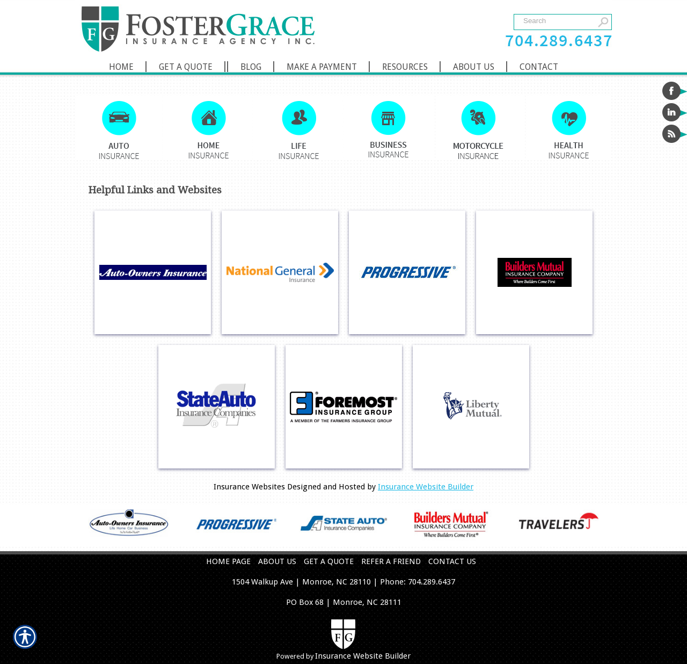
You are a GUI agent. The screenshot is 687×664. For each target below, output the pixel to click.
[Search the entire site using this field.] (557, 20)
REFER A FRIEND (391, 561)
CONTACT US (452, 561)
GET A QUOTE (329, 561)
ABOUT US (277, 561)
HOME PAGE (228, 561)
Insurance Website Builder (425, 487)
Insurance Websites (249, 487)
